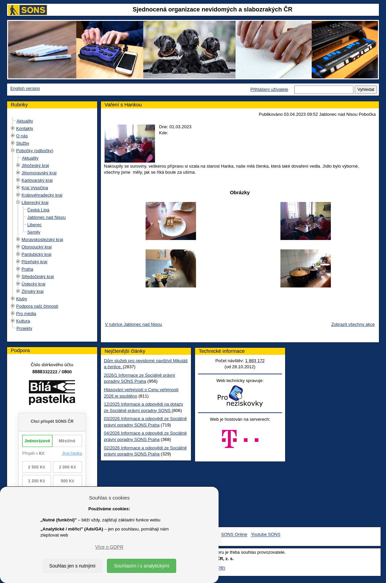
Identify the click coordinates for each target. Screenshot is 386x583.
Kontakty (24, 128)
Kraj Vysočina (35, 187)
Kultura (23, 320)
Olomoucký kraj (37, 246)
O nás (22, 135)
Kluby (21, 298)
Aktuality (24, 121)
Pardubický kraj (36, 254)
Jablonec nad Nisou (46, 217)
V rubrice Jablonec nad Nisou (133, 324)
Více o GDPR (109, 547)
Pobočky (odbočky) (34, 150)
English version (25, 88)
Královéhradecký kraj (42, 195)
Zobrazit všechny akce (353, 324)
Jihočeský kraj (35, 165)
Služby (22, 143)
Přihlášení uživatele (269, 89)
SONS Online (234, 534)
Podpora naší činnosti (37, 306)
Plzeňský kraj (34, 261)
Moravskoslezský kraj (42, 239)
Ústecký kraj (33, 283)
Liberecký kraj (35, 202)
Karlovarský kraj (37, 180)
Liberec (34, 224)
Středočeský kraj (38, 276)
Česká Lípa (38, 209)
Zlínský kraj (33, 291)
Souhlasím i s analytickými (141, 566)
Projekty (24, 328)
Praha (27, 269)
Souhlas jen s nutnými (72, 566)
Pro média (26, 313)
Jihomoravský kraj (39, 172)
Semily (33, 232)
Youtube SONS (265, 534)
